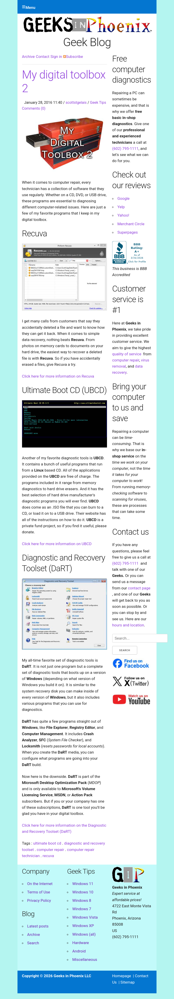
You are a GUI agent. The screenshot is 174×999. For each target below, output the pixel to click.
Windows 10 (82, 892)
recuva (48, 855)
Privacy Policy (39, 900)
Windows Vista (85, 917)
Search (33, 943)
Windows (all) (84, 934)
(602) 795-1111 (125, 148)
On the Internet (40, 883)
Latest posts (38, 926)
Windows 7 (81, 909)
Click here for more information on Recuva (58, 376)
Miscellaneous (84, 959)
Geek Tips (98, 102)
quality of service (126, 354)
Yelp (121, 207)
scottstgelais (76, 102)
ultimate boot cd (47, 843)
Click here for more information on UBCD (57, 544)
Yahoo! (123, 215)
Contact (42, 56)
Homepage (121, 976)
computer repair (50, 849)
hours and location (128, 625)
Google (123, 198)
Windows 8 (81, 900)
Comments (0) (33, 108)
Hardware (80, 942)
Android (79, 951)
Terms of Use (38, 892)
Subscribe (73, 56)
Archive (28, 56)
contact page (139, 588)
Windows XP (83, 925)
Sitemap (127, 982)
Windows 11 (82, 883)
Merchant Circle (130, 224)
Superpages (127, 232)
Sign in (56, 56)
